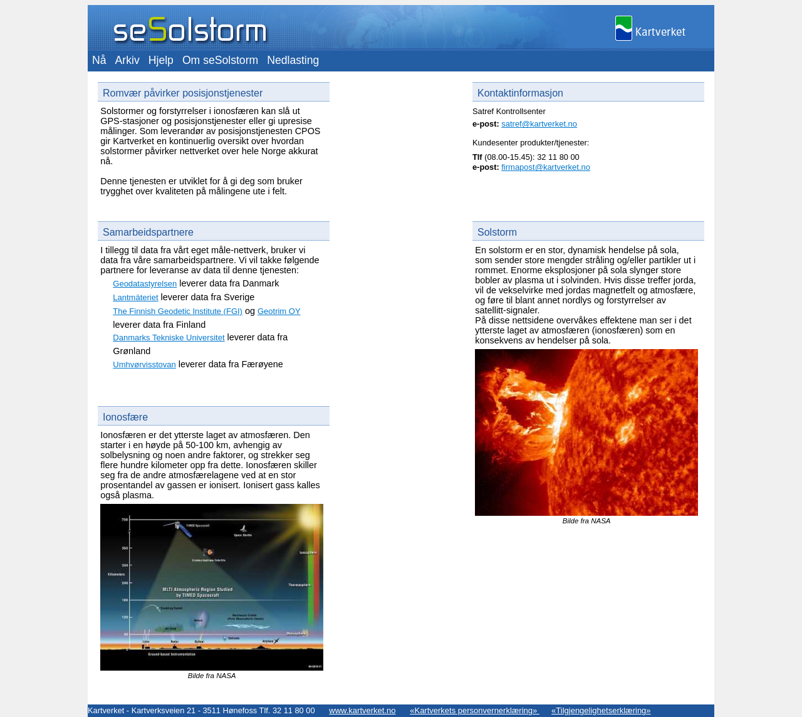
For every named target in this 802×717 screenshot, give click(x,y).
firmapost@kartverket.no (545, 167)
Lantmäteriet (135, 297)
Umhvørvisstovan (144, 364)
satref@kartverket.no (539, 123)
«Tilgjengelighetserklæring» (601, 710)
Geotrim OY (279, 311)
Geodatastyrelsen (145, 283)
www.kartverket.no (362, 710)
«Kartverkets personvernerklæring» (474, 710)
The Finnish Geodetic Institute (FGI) (177, 311)
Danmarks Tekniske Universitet (168, 337)
